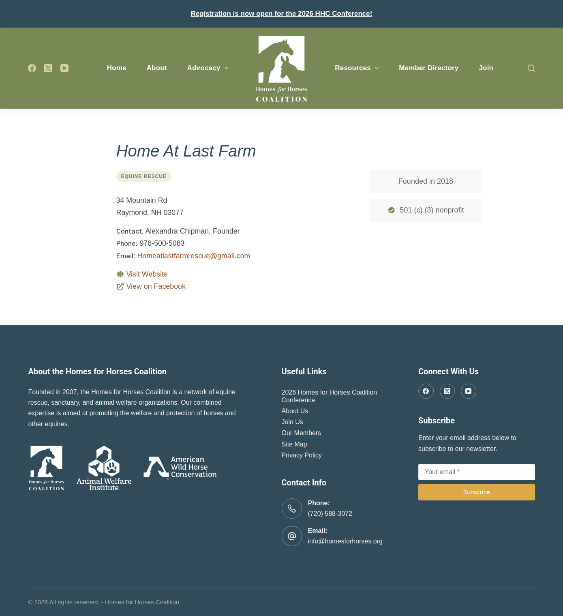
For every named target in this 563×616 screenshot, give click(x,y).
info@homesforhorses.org (345, 541)
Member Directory (428, 68)
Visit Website (146, 274)
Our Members (301, 432)
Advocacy (209, 68)
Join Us (292, 422)
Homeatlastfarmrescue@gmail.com (193, 256)
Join (486, 68)
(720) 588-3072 (330, 513)
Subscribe (476, 492)
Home (116, 68)
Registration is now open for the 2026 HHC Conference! (281, 13)
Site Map (294, 444)
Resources (358, 68)
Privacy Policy (302, 455)
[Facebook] (32, 68)
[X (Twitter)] (48, 68)
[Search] (531, 68)
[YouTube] (64, 68)
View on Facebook (155, 286)
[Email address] (476, 472)
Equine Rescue (144, 176)
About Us (295, 411)
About (157, 68)
